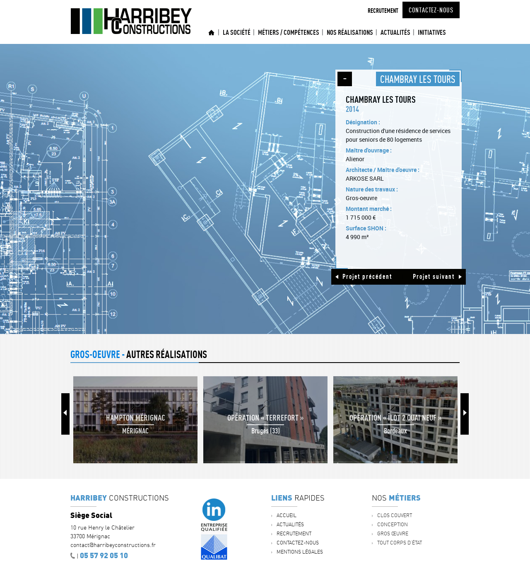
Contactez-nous (431, 10)
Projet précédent (367, 276)
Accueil (211, 32)
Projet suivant (434, 276)
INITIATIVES (432, 32)
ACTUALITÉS (395, 32)
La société (237, 32)
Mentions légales (300, 552)
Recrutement (383, 10)
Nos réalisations (350, 32)
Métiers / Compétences (288, 32)
